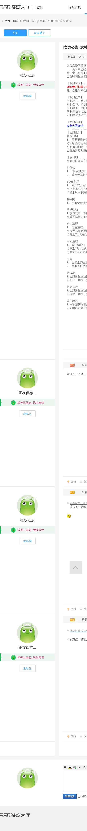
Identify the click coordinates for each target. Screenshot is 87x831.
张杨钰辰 (27, 75)
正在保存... (27, 393)
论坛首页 (74, 7)
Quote (80, 767)
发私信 (27, 96)
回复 (15, 32)
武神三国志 (12, 21)
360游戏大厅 (19, 818)
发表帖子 (39, 32)
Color (70, 767)
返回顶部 (76, 567)
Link (75, 767)
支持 (73, 481)
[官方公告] (71, 47)
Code (85, 767)
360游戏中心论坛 (23, 8)
